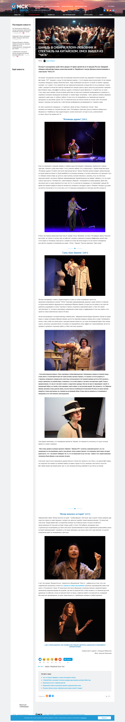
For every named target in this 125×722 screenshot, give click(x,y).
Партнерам (51, 714)
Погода (63, 10)
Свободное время (34, 14)
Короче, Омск (88, 14)
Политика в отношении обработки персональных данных (70, 714)
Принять (104, 718)
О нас (45, 714)
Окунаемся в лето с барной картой (54, 683)
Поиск (111, 6)
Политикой (83, 718)
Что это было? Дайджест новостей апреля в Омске (59, 677)
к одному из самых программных (74, 586)
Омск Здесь (19, 7)
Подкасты (51, 14)
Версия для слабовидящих (24, 705)
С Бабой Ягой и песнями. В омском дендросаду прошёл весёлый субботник (67, 680)
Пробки (77, 10)
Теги (41, 666)
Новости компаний (52, 6)
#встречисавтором (69, 14)
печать (71, 43)
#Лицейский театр (55, 666)
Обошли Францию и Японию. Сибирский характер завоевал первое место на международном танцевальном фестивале (21, 45)
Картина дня (38, 6)
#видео (47, 666)
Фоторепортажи (81, 6)
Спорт (101, 14)
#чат (63, 666)
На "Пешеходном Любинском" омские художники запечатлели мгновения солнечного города (21, 30)
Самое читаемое (67, 6)
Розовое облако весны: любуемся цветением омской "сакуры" (62, 688)
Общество (17, 14)
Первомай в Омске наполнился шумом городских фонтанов (62, 685)
